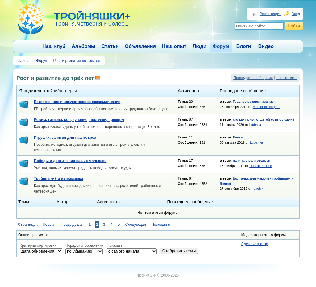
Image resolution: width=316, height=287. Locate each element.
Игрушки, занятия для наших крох (65, 137)
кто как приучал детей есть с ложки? (263, 119)
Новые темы (286, 78)
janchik (258, 188)
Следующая (135, 224)
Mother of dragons (266, 107)
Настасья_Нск (260, 166)
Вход (296, 14)
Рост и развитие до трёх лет (77, 60)
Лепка (238, 137)
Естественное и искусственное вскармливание (77, 102)
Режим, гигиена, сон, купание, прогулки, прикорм (79, 120)
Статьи (110, 46)
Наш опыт (174, 46)
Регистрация (270, 14)
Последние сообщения (253, 78)
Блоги (243, 46)
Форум (221, 46)
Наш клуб (53, 46)
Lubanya (256, 142)
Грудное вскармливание (253, 101)
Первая (49, 224)
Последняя (160, 224)
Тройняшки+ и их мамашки (58, 179)
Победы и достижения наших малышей (70, 161)
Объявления (140, 46)
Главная (23, 60)
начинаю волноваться (251, 160)
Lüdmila (255, 124)
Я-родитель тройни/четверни (48, 90)
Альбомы (83, 46)
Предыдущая (72, 224)
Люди (199, 46)
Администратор (254, 244)
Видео (266, 46)
